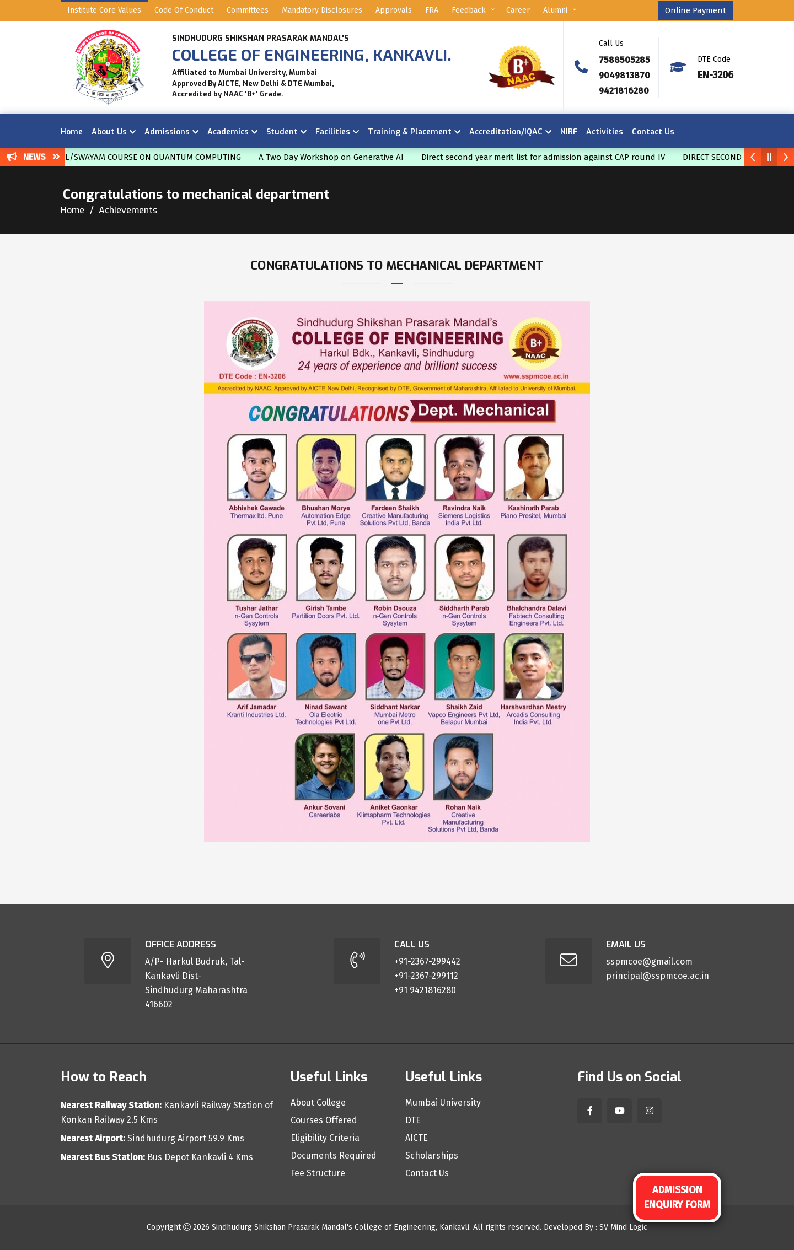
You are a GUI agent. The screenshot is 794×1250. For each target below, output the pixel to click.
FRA (431, 10)
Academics (228, 132)
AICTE (416, 1138)
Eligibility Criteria (325, 1138)
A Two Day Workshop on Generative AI (339, 157)
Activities (604, 132)
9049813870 (624, 75)
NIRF (568, 132)
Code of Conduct (183, 10)
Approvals (393, 10)
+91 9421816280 (425, 990)
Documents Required (334, 1155)
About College (318, 1102)
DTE (413, 1120)
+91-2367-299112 (426, 976)
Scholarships (431, 1155)
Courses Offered (324, 1120)
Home (72, 132)
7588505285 (624, 60)
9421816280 (624, 90)
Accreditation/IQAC (506, 132)
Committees (248, 10)
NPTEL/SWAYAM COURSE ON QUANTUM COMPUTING (151, 157)
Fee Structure (318, 1173)
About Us (109, 132)
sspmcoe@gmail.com (649, 961)
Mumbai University (443, 1102)
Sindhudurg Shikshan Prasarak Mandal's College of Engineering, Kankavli (340, 1227)
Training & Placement (410, 132)
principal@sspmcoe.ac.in (657, 976)
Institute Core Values (104, 10)
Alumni (555, 10)
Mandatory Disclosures (322, 10)
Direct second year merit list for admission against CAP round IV (551, 157)
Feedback (469, 10)
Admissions (167, 132)
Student (282, 132)
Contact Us (653, 132)
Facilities (332, 132)
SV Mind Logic (623, 1227)
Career (518, 10)
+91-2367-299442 (427, 961)
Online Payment (695, 10)
